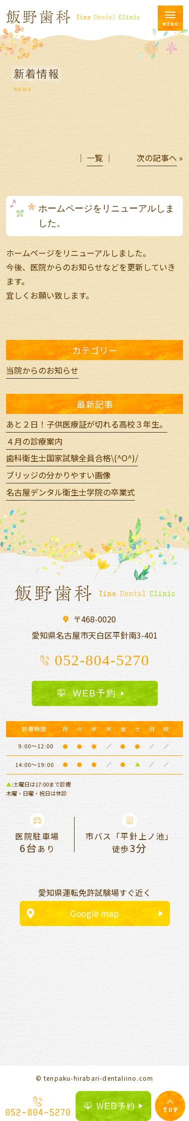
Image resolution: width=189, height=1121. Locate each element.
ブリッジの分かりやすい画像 (58, 475)
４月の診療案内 (34, 441)
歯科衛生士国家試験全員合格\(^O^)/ (72, 458)
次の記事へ (157, 158)
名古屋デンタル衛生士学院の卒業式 (70, 492)
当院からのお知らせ (42, 370)
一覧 (95, 158)
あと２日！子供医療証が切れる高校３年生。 (86, 424)
